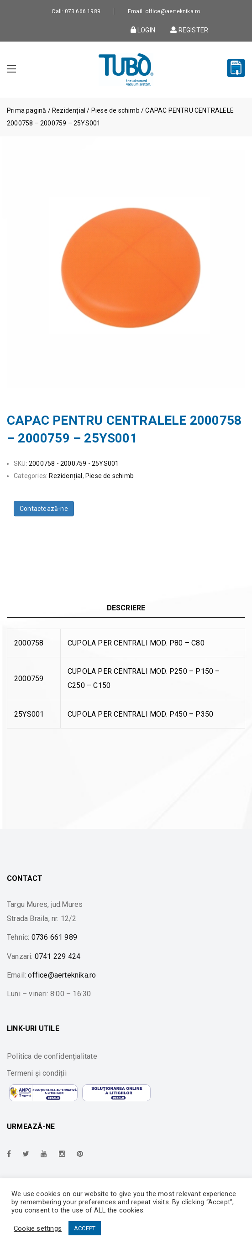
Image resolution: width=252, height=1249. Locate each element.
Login (143, 30)
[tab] (126, 608)
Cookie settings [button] (38, 1228)
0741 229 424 (57, 956)
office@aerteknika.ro (62, 975)
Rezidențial (68, 110)
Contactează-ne (44, 508)
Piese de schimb (115, 110)
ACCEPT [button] (84, 1228)
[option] (126, 269)
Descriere (126, 608)
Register (188, 30)
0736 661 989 (54, 937)
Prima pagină (26, 110)
